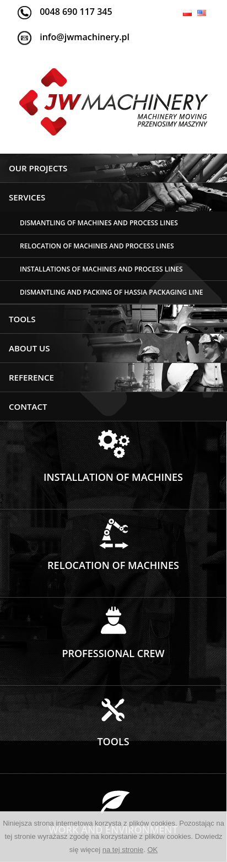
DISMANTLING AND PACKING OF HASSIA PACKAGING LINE (111, 292)
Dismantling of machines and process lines (99, 222)
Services (27, 197)
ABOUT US (29, 348)
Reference (31, 377)
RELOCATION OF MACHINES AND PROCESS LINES (97, 246)
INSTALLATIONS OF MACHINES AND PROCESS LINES (101, 269)
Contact (28, 406)
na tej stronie (122, 849)
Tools (22, 318)
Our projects (38, 168)
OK (152, 849)
